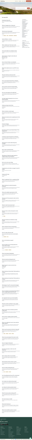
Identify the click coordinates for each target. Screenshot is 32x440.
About (1, 429)
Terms (11, 439)
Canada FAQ (23, 22)
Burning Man (5, 35)
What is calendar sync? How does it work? (9, 44)
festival (7, 35)
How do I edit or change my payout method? (9, 316)
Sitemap (21, 439)
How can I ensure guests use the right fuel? (9, 92)
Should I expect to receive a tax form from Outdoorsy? (9, 266)
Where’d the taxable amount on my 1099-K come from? (10, 68)
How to (23, 32)
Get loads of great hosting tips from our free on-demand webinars (10, 99)
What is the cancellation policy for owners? (9, 409)
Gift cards (9, 429)
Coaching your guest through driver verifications (10, 136)
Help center (25, 429)
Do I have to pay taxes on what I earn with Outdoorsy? (9, 349)
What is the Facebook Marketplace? (8, 253)
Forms (23, 29)
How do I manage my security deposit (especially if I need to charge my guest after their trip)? (11, 291)
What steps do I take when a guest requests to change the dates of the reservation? (10, 156)
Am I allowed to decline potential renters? (9, 387)
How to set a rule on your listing (7, 162)
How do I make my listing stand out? (8, 367)
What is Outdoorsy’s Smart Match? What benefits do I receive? (11, 272)
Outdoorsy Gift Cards (5, 174)
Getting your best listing (24, 31)
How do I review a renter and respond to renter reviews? (10, 211)
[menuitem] (29, 1)
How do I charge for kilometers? (7, 343)
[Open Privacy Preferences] (17, 439)
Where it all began (2, 428)
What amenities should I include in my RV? (9, 361)
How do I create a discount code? (7, 232)
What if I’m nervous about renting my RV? (9, 393)
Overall (23, 34)
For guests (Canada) (24, 24)
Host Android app (18, 434)
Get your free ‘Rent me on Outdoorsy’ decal (9, 50)
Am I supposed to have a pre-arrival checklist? (10, 297)
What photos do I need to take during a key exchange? (9, 143)
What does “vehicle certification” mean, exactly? (10, 303)
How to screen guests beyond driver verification (10, 80)
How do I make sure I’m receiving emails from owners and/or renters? (9, 245)
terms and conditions (11, 35)
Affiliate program (18, 430)
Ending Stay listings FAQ (6, 20)
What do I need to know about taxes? (8, 205)
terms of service (15, 35)
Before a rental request (24, 20)
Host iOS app (18, 433)
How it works (26, 428)
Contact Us (25, 430)
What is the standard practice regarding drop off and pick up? (11, 118)
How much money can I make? (7, 398)
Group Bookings (10, 428)
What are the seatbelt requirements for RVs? (9, 192)
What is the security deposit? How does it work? (10, 337)
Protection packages (24, 35)
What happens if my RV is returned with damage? (10, 285)
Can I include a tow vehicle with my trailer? (9, 381)
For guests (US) (23, 25)
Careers (1, 430)
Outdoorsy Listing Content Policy (7, 105)
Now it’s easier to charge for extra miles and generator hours (9, 56)
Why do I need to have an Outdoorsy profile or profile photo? (10, 310)
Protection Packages (5, 123)
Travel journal (2, 433)
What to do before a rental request (8, 111)
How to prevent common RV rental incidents (9, 86)
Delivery (9, 430)
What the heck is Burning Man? (7, 31)
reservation (7, 333)
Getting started (23, 30)
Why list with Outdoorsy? (6, 404)
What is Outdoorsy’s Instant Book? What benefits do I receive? (11, 279)
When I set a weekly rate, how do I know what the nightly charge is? (10, 323)
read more (3, 41)
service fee (13, 333)
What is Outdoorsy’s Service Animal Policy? (9, 226)
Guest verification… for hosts (7, 39)
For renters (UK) (24, 28)
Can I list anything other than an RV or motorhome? (10, 375)
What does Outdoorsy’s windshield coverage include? (9, 220)
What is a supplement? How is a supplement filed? (10, 179)
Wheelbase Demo (18, 429)
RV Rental (10, 333)
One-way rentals (10, 433)
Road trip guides (10, 434)
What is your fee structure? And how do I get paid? (10, 329)
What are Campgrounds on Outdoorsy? (8, 25)
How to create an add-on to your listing (8, 355)
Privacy (13, 439)
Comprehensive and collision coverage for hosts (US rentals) (11, 169)
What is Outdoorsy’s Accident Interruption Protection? (9, 186)
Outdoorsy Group (2, 434)
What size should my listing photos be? (8, 259)
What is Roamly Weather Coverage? (25, 47)
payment (4, 333)
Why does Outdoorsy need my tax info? (8, 74)
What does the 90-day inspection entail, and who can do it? (10, 199)
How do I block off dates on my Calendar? (9, 62)
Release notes (23, 36)
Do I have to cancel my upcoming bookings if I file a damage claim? (10, 130)
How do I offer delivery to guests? (7, 240)
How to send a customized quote (7, 149)
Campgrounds (23, 21)
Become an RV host (18, 428)
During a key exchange (24, 23)
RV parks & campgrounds (11, 435)
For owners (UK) (24, 27)
